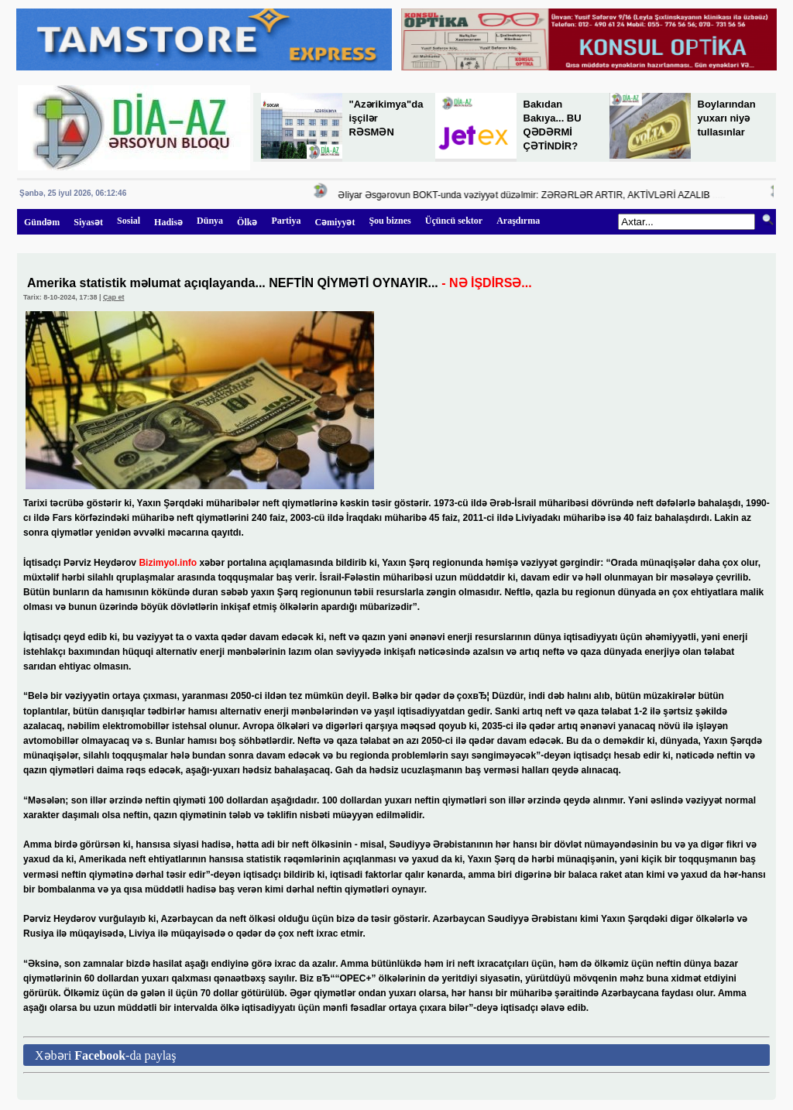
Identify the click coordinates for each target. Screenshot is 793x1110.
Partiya (285, 220)
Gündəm (42, 222)
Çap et (114, 297)
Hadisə (168, 222)
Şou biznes (389, 220)
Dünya (210, 220)
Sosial (128, 220)
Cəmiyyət (334, 222)
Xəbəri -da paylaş (105, 1055)
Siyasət (88, 222)
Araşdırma (518, 220)
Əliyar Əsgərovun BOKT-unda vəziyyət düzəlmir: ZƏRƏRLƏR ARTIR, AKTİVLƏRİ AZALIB (527, 195)
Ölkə (247, 222)
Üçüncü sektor (453, 220)
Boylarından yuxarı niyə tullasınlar (727, 118)
